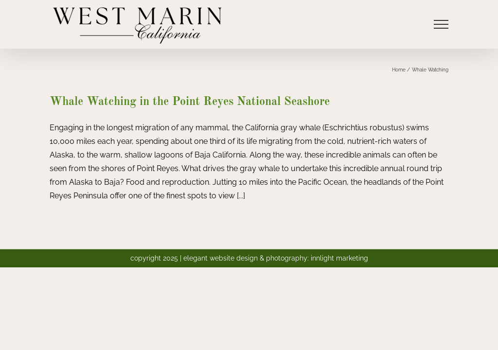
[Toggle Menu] (441, 24)
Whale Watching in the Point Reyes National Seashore (190, 102)
